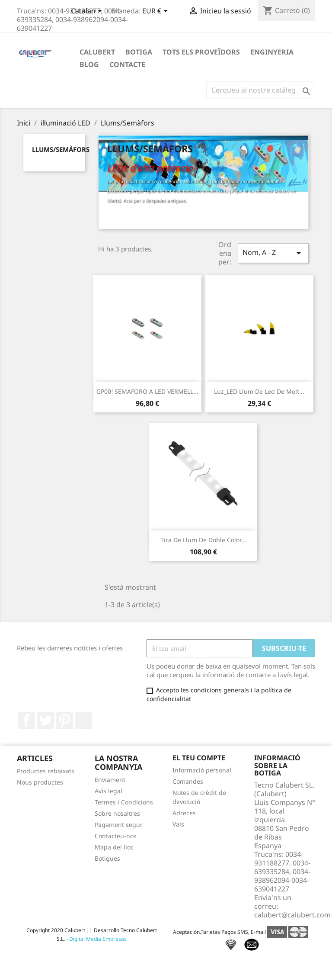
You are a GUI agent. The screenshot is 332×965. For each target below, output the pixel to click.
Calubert (97, 52)
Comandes (187, 781)
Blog (89, 64)
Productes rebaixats (45, 771)
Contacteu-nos (116, 836)
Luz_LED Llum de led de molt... (259, 391)
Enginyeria (272, 52)
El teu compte (198, 757)
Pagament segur (119, 824)
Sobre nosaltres (117, 813)
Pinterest (64, 720)
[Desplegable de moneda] (156, 11)
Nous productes (40, 782)
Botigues (107, 858)
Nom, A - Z (273, 253)
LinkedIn (83, 720)
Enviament (110, 779)
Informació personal (201, 770)
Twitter (45, 720)
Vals (178, 824)
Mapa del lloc (114, 847)
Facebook (26, 720)
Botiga (138, 52)
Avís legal (108, 791)
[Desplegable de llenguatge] (88, 11)
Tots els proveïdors (201, 52)
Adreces (184, 813)
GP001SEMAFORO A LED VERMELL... (147, 391)
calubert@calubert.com (292, 915)
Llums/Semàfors (60, 149)
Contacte (127, 64)
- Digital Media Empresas (96, 938)
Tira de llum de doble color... (203, 540)
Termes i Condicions (124, 802)
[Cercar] (261, 90)
